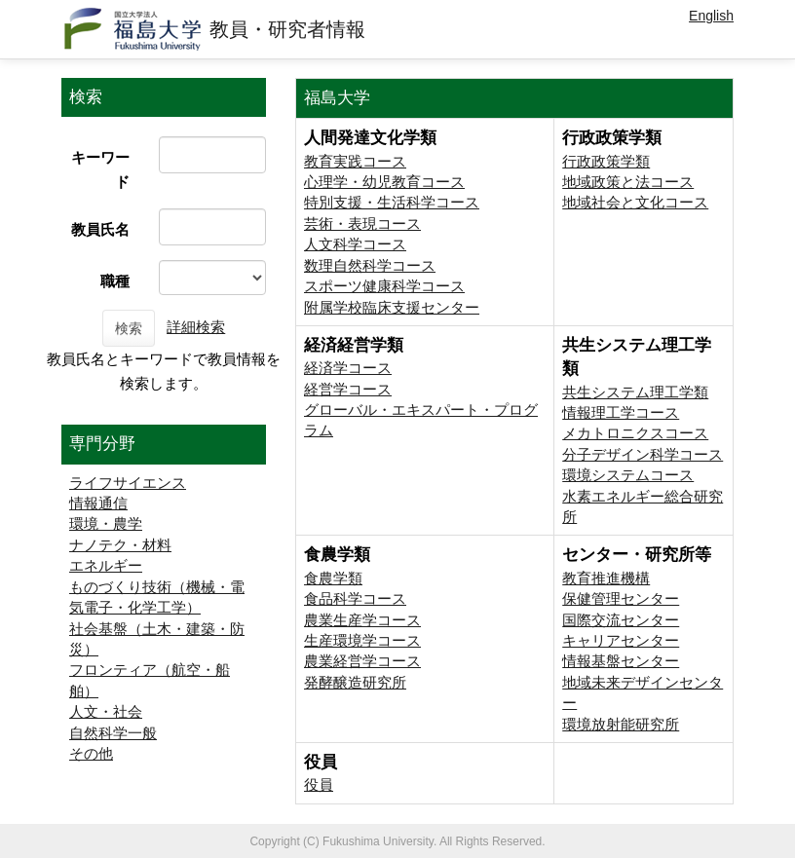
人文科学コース (355, 244)
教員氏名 (100, 229)
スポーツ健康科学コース (384, 286)
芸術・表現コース (362, 223)
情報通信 (98, 503)
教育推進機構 (606, 578)
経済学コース (348, 367)
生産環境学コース (362, 640)
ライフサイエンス (127, 482)
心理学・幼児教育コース (384, 181)
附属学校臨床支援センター (391, 307)
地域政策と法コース (628, 181)
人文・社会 (105, 711)
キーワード (100, 169)
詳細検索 (196, 326)
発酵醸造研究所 (355, 682)
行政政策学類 (606, 161)
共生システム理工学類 (635, 392)
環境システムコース (628, 474)
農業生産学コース (362, 620)
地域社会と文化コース (635, 202)
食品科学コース (355, 598)
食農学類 (333, 578)
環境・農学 (105, 523)
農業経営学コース (362, 661)
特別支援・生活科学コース (391, 202)
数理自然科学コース (369, 265)
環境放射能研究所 (620, 724)
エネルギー (105, 565)
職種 (115, 281)
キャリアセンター (620, 640)
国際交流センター (620, 620)
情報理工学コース (620, 412)
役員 (318, 784)
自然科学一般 (113, 733)
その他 (91, 753)
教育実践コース (355, 161)
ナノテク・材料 (120, 545)
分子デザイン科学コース (642, 454)
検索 (128, 328)
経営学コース (348, 389)
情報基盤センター (620, 661)
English (711, 15)
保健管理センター (620, 598)
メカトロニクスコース (635, 433)
